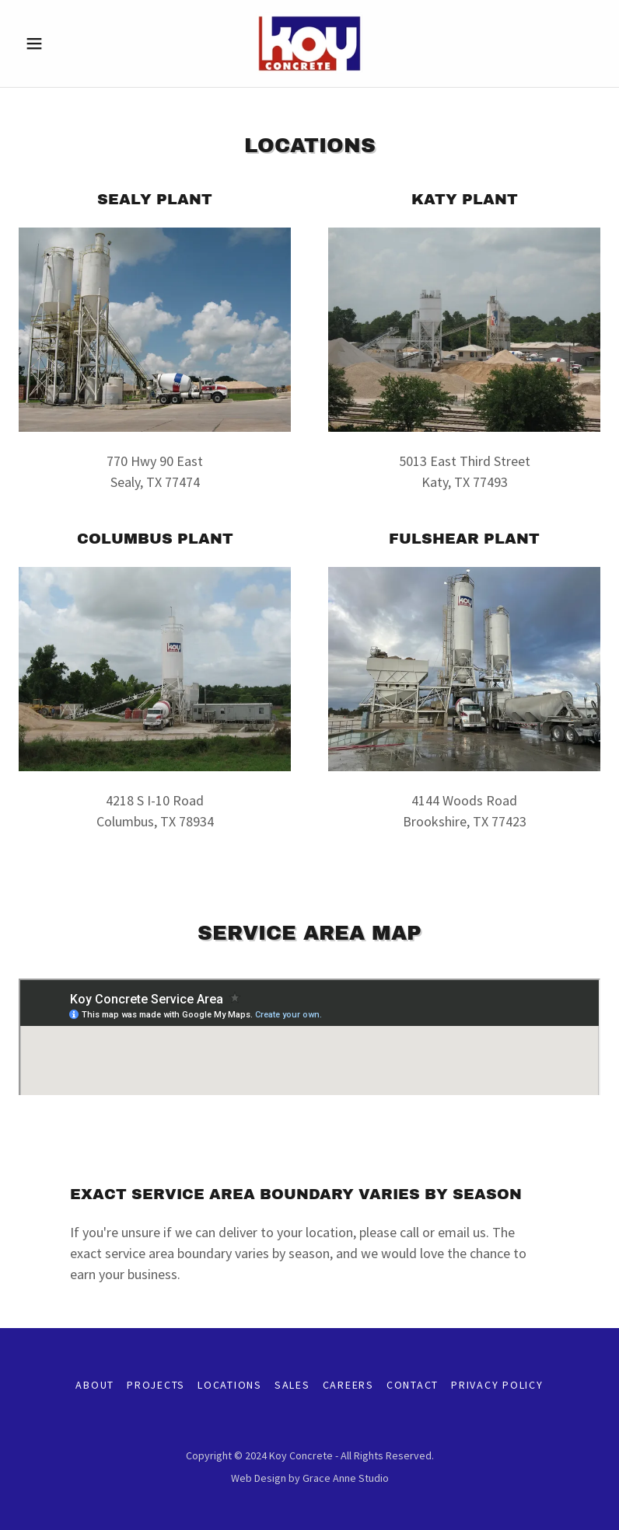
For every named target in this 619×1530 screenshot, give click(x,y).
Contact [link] (412, 1385)
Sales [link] (292, 1385)
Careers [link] (348, 1385)
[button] (62, 43)
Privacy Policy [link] (497, 1385)
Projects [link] (156, 1385)
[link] (309, 43)
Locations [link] (230, 1385)
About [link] (94, 1385)
